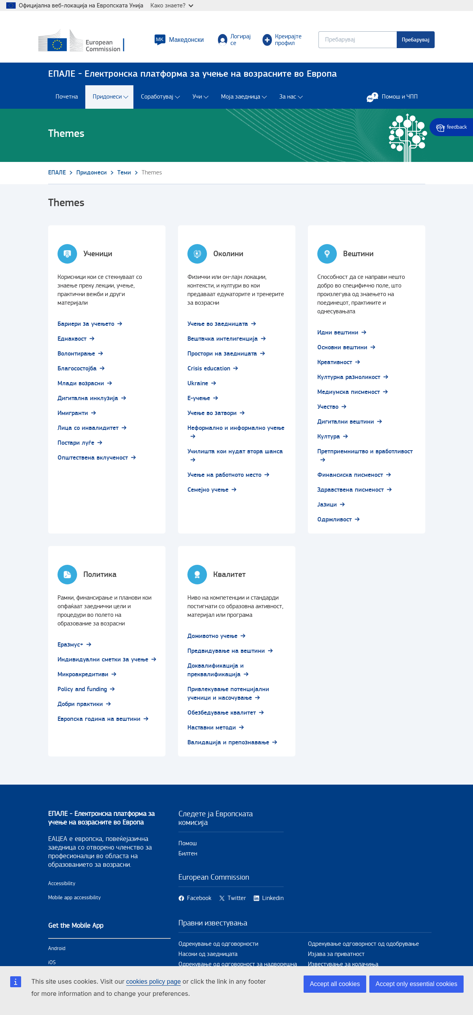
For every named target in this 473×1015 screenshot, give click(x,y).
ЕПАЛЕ (57, 176)
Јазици (327, 508)
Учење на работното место (224, 478)
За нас (287, 100)
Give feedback (451, 127)
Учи (197, 100)
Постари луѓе (76, 446)
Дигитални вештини (345, 425)
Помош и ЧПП (396, 100)
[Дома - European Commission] (96, 43)
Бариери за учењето (86, 327)
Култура (328, 440)
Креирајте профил (281, 41)
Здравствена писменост (350, 493)
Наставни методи (211, 731)
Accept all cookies (335, 984)
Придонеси (107, 100)
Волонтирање (76, 357)
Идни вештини (337, 336)
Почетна (67, 100)
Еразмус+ (70, 648)
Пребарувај (406, 41)
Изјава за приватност (336, 957)
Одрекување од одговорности (218, 947)
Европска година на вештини (99, 722)
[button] (179, 41)
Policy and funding (82, 693)
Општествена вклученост (93, 461)
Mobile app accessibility (74, 901)
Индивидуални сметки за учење (103, 663)
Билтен (187, 857)
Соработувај (157, 100)
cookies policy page (153, 981)
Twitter (237, 901)
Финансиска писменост (350, 478)
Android (56, 952)
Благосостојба (77, 372)
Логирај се (234, 41)
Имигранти (73, 416)
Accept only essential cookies (416, 984)
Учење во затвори (212, 416)
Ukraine (197, 387)
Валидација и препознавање (228, 746)
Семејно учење (207, 493)
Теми (124, 176)
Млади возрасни (81, 387)
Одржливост (334, 523)
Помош (187, 847)
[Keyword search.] (348, 41)
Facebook (199, 901)
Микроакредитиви (83, 678)
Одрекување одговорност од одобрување (363, 947)
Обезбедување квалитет (221, 716)
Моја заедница (240, 100)
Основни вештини (342, 351)
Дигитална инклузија (88, 402)
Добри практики (80, 707)
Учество (327, 410)
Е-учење (198, 402)
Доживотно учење (212, 639)
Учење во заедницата (217, 327)
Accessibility (62, 887)
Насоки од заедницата (207, 957)
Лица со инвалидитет (88, 431)
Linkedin (273, 901)
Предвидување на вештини (226, 654)
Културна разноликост (348, 380)
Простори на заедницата (222, 357)
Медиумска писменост (348, 395)
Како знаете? (171, 5)
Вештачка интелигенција (222, 342)
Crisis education (208, 372)
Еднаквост (72, 342)
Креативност (334, 366)
